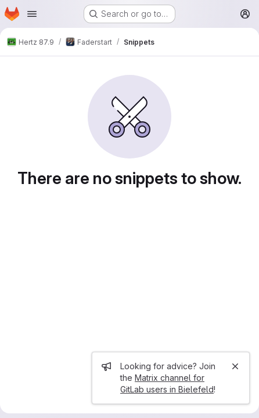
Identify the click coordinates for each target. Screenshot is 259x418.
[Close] (235, 366)
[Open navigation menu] (32, 14)
